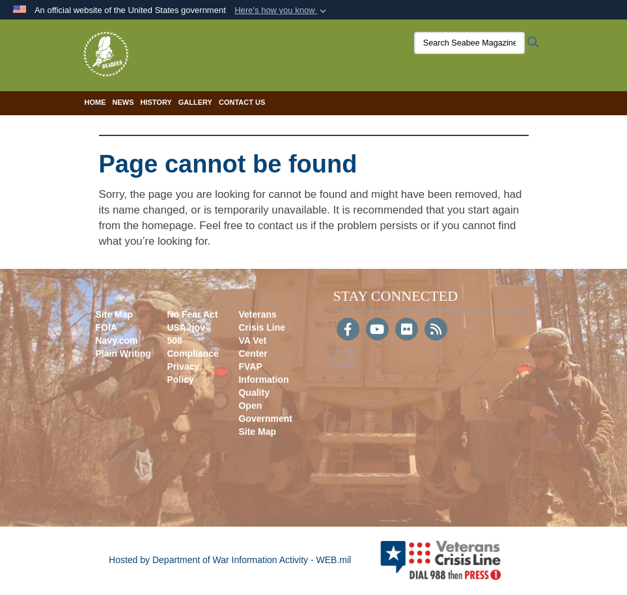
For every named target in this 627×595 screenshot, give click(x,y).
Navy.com (117, 340)
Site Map (114, 314)
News (123, 102)
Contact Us (242, 102)
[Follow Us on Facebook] (348, 330)
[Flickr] (406, 330)
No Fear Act (192, 314)
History (156, 102)
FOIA (106, 327)
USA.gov (185, 327)
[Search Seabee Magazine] (465, 43)
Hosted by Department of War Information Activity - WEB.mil (230, 560)
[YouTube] (377, 330)
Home (95, 102)
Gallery (195, 102)
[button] (281, 10)
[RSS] (436, 330)
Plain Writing (123, 353)
